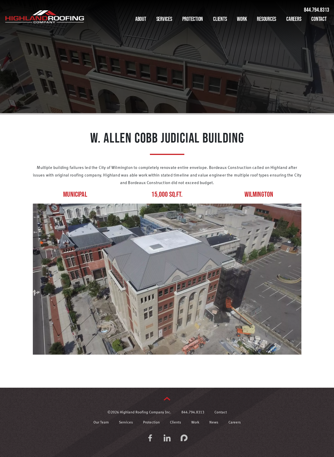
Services (164, 19)
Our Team (101, 422)
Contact (318, 19)
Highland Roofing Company (44, 16)
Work (242, 19)
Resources (266, 19)
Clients (220, 19)
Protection (192, 19)
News (213, 422)
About (140, 19)
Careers (293, 19)
